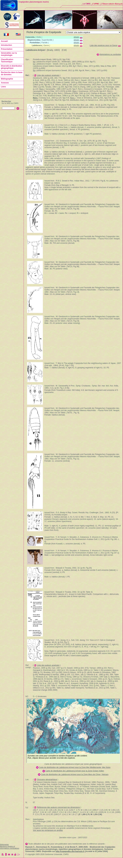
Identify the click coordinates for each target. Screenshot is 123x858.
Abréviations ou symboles (110, 54)
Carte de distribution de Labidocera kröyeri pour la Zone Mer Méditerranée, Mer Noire (74, 767)
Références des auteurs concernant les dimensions (58, 807)
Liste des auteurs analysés (48, 75)
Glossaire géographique (47, 779)
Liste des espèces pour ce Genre (103, 45)
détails (76, 37)
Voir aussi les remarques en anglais (48, 830)
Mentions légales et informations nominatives (9, 847)
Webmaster (4, 844)
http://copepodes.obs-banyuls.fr (70, 851)
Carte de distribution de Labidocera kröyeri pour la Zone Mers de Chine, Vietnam (75, 774)
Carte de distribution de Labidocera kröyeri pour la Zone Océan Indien (74, 771)
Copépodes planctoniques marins (34, 2)
